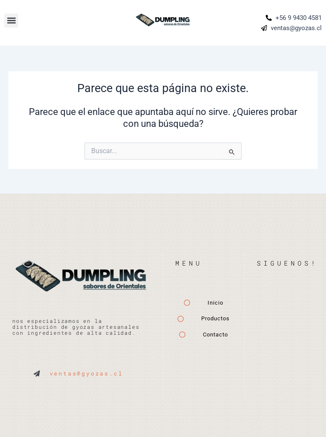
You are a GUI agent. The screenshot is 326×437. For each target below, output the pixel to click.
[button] (11, 21)
